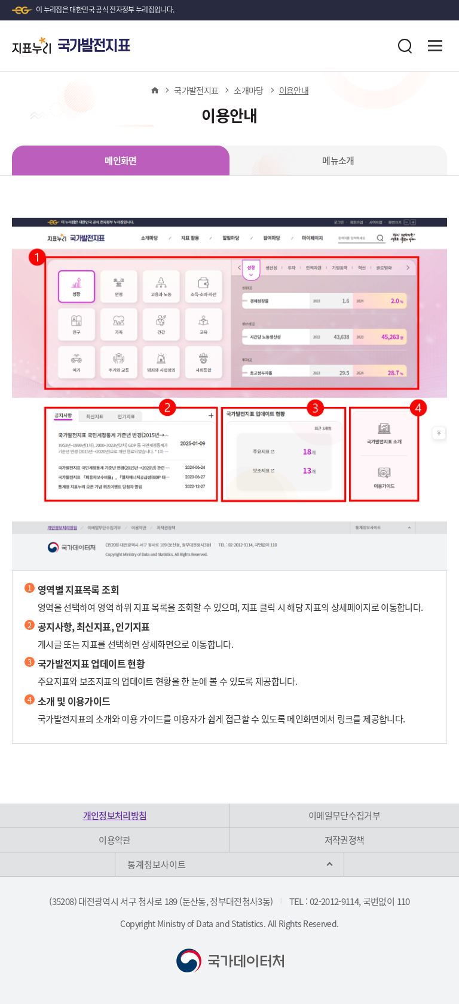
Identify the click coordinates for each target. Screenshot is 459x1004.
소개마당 (248, 90)
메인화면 (120, 160)
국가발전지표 (196, 90)
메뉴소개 (338, 160)
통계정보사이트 (156, 864)
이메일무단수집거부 (344, 815)
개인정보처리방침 (115, 815)
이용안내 (293, 90)
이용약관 (114, 840)
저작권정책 (345, 840)
